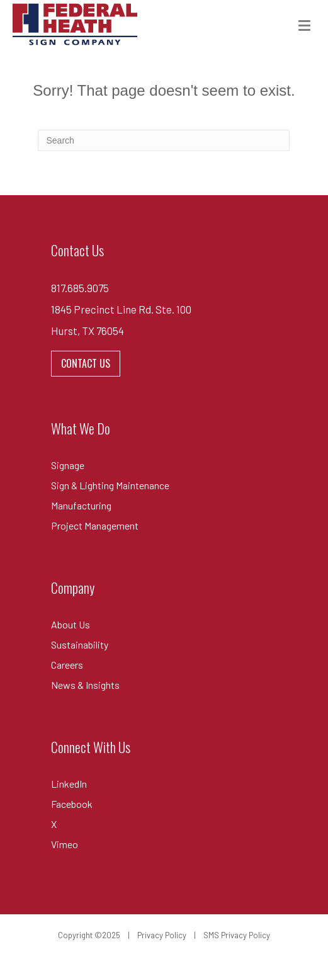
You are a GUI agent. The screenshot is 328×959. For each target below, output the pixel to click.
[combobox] (164, 140)
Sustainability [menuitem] (79, 644)
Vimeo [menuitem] (64, 844)
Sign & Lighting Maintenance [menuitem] (110, 485)
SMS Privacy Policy (236, 935)
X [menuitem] (54, 824)
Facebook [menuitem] (72, 804)
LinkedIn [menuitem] (69, 784)
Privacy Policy (161, 935)
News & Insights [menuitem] (85, 685)
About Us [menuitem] (70, 624)
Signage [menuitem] (67, 465)
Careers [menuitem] (67, 665)
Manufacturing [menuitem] (81, 505)
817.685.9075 (80, 287)
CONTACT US (85, 363)
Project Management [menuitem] (95, 525)
